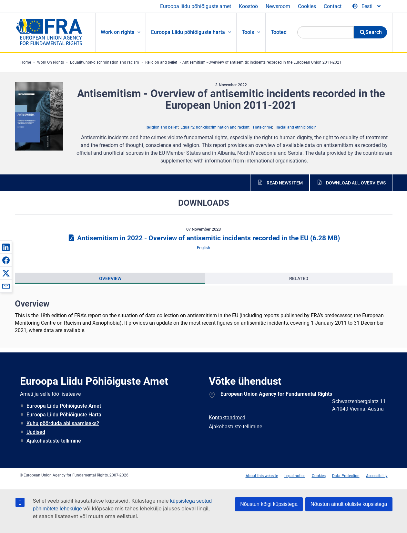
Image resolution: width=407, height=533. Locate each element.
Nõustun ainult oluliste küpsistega (348, 504)
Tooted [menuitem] (279, 32)
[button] (6, 247)
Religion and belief (161, 62)
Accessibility (377, 476)
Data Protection (346, 476)
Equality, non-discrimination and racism (104, 62)
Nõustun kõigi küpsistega (269, 504)
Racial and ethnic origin (296, 127)
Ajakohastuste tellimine (53, 441)
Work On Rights (50, 62)
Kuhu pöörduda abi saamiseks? (62, 423)
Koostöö (248, 6)
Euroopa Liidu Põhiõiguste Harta (63, 415)
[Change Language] (367, 6)
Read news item (285, 182)
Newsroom (278, 6)
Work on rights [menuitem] (117, 32)
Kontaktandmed (227, 417)
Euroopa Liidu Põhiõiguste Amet (63, 406)
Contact (332, 6)
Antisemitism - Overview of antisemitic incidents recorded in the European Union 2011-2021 (261, 62)
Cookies (307, 6)
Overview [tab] (110, 278)
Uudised (35, 432)
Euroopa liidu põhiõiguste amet (195, 6)
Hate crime (262, 127)
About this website (262, 476)
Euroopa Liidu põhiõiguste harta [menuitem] (188, 32)
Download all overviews (356, 182)
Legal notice (294, 476)
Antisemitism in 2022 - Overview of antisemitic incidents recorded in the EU (203, 238)
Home (25, 62)
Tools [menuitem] (248, 32)
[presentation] (110, 278)
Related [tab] (298, 278)
